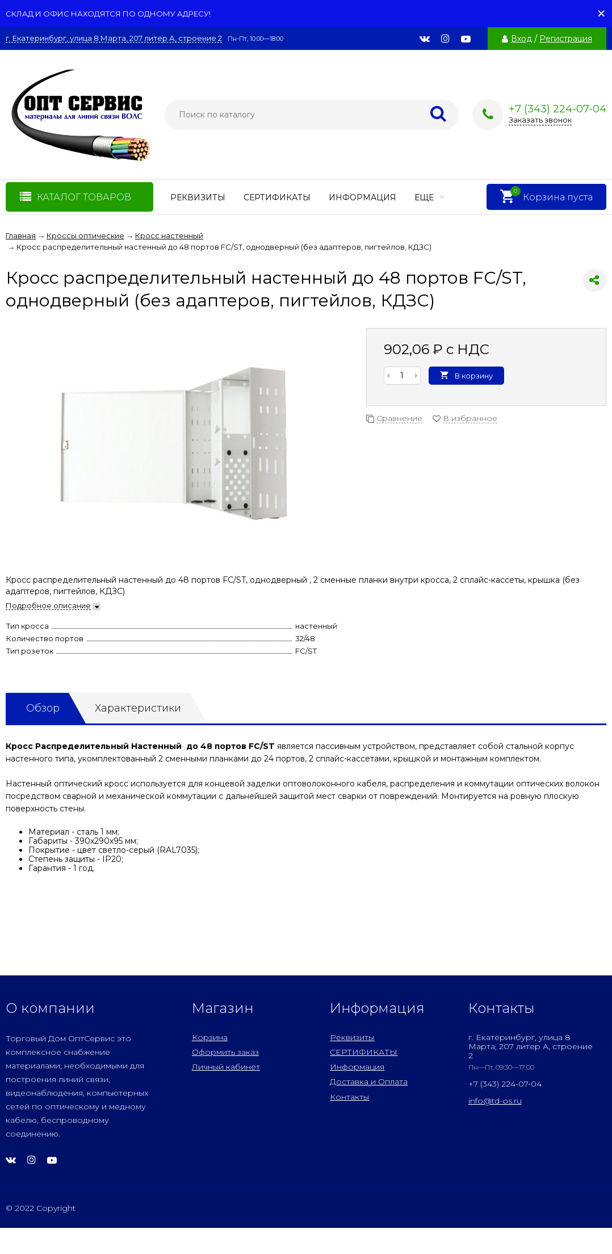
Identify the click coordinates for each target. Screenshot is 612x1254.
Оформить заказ (225, 1052)
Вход (521, 38)
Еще (429, 197)
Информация (362, 197)
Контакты (349, 1097)
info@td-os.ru (495, 1101)
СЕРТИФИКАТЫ (277, 197)
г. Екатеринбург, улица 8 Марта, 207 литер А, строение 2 (114, 38)
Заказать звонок (540, 119)
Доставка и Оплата (369, 1081)
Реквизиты (197, 197)
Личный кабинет (226, 1067)
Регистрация (565, 38)
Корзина (210, 1037)
